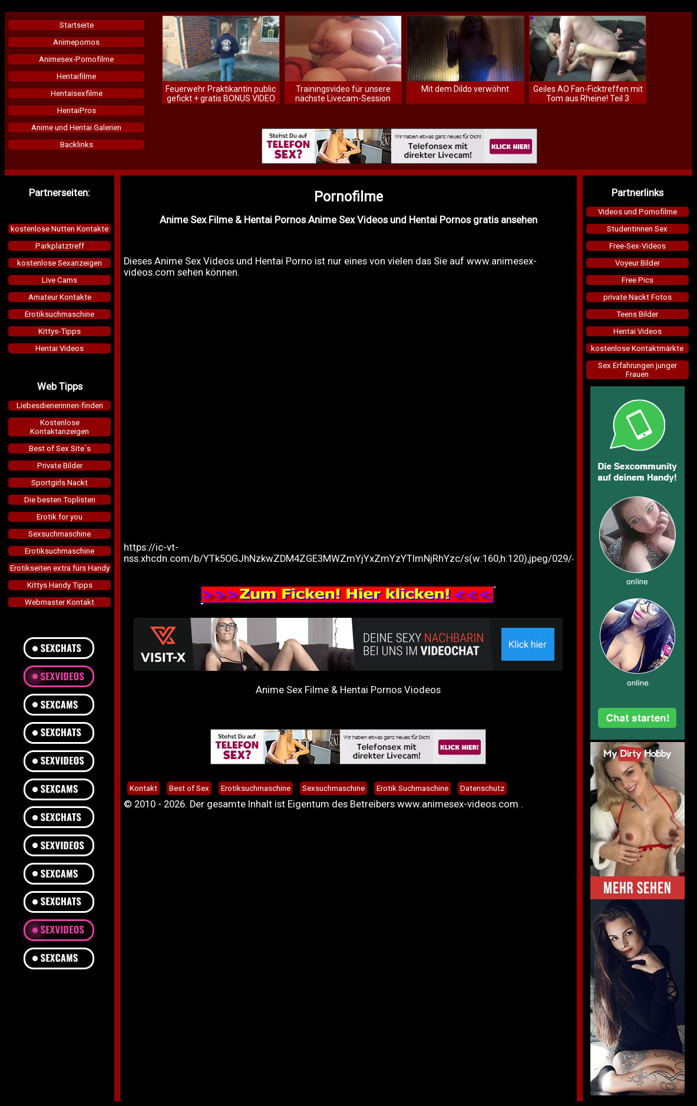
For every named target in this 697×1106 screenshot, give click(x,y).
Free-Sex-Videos (637, 245)
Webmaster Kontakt (59, 602)
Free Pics (637, 280)
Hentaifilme (76, 76)
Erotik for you (59, 516)
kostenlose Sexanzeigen (59, 263)
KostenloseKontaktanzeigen (59, 427)
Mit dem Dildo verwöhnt (465, 89)
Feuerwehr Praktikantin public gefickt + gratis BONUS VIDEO (221, 93)
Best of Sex (189, 788)
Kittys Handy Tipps (60, 585)
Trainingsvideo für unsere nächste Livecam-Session (343, 93)
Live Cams (59, 280)
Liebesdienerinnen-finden (59, 405)
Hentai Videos (59, 348)
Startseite (77, 25)
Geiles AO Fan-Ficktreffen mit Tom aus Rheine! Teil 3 (588, 93)
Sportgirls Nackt (59, 482)
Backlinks (76, 144)
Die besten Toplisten (59, 499)
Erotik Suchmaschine (412, 788)
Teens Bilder (637, 314)
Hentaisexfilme (77, 93)
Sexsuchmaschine (59, 533)
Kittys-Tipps (59, 331)
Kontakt (143, 788)
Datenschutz (482, 788)
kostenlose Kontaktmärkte (637, 348)
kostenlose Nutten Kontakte (59, 228)
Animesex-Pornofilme (76, 59)
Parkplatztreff (59, 245)
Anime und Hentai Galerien (76, 127)
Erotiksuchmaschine (59, 314)
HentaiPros (76, 110)
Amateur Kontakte (59, 297)
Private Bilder (59, 465)
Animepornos (76, 42)
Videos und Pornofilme (637, 211)
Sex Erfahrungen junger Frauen (637, 370)
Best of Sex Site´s (60, 448)
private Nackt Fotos (637, 297)
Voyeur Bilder (637, 263)
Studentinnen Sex (637, 228)
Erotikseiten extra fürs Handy (60, 568)
